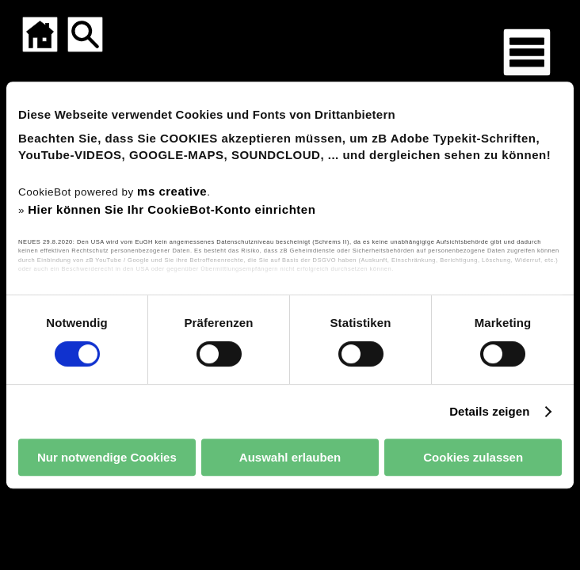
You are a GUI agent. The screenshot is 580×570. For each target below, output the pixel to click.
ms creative (172, 191)
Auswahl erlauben (290, 457)
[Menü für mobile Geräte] (527, 52)
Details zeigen (489, 411)
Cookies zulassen (473, 457)
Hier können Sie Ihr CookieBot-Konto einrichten (171, 209)
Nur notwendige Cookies (107, 457)
